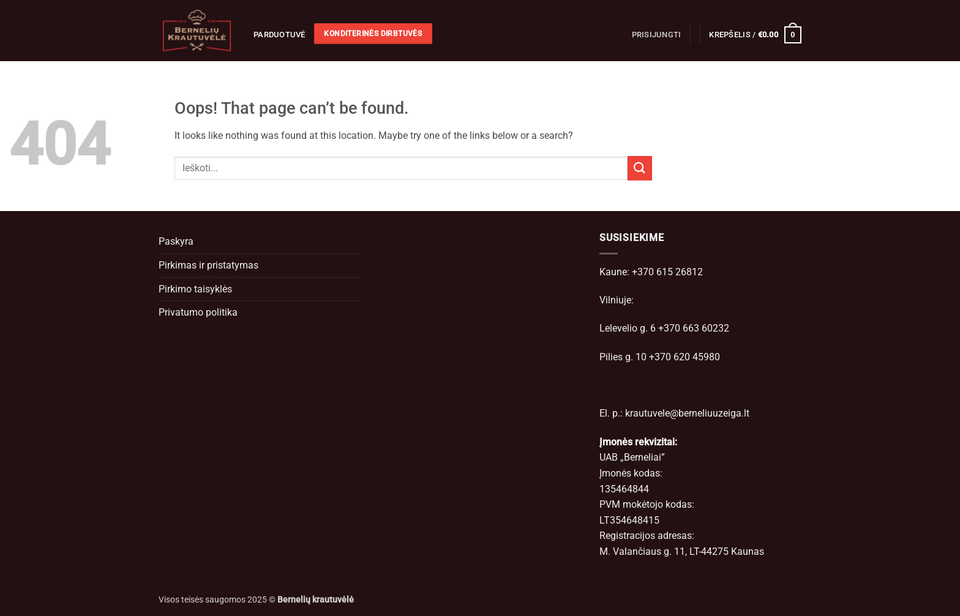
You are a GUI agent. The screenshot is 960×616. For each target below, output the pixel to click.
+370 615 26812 (667, 272)
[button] (656, 35)
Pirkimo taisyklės (195, 289)
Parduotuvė (279, 34)
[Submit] (640, 168)
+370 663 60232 (693, 328)
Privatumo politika (198, 312)
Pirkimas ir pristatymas (208, 265)
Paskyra (176, 241)
